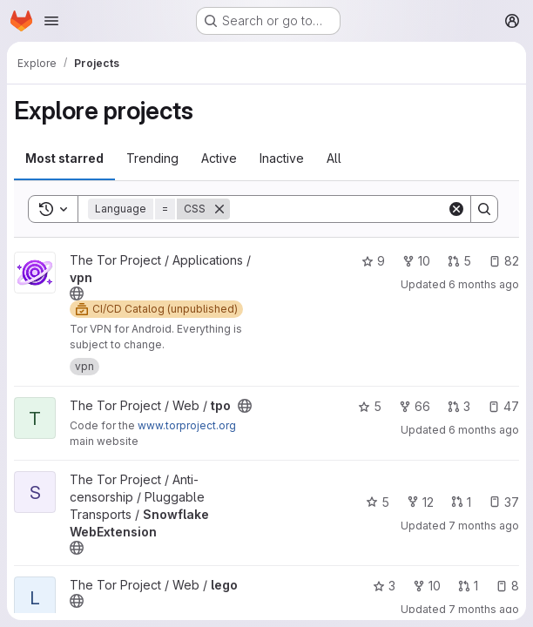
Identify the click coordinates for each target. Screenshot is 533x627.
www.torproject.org (187, 425)
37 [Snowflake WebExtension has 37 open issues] (504, 502)
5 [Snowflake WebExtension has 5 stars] (377, 502)
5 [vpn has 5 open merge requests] (459, 260)
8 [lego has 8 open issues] (507, 585)
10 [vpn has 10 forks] (416, 260)
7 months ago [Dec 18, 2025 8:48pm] (484, 525)
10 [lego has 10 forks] (427, 585)
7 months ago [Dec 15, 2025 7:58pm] (484, 609)
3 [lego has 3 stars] (384, 585)
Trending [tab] (152, 158)
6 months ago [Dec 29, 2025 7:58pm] (484, 284)
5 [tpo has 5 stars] (369, 406)
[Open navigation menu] (51, 21)
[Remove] (219, 209)
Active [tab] (219, 158)
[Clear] (456, 209)
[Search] (338, 209)
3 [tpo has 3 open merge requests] (459, 406)
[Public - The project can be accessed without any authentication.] (77, 293)
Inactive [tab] (282, 158)
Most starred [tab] (64, 158)
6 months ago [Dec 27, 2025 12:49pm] (484, 429)
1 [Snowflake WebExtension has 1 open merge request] (461, 502)
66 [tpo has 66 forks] (414, 406)
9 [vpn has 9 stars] (373, 260)
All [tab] (334, 158)
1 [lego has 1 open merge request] (468, 585)
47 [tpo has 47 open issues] (503, 406)
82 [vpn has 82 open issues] (504, 260)
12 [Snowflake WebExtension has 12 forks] (420, 502)
